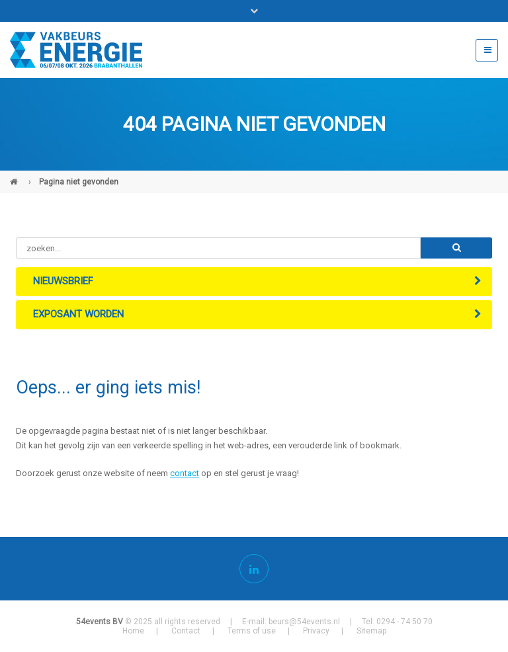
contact (184, 473)
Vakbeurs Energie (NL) (15, 176)
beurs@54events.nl (304, 621)
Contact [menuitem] (185, 630)
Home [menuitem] (133, 630)
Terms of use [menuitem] (252, 630)
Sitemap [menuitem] (371, 630)
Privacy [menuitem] (316, 630)
